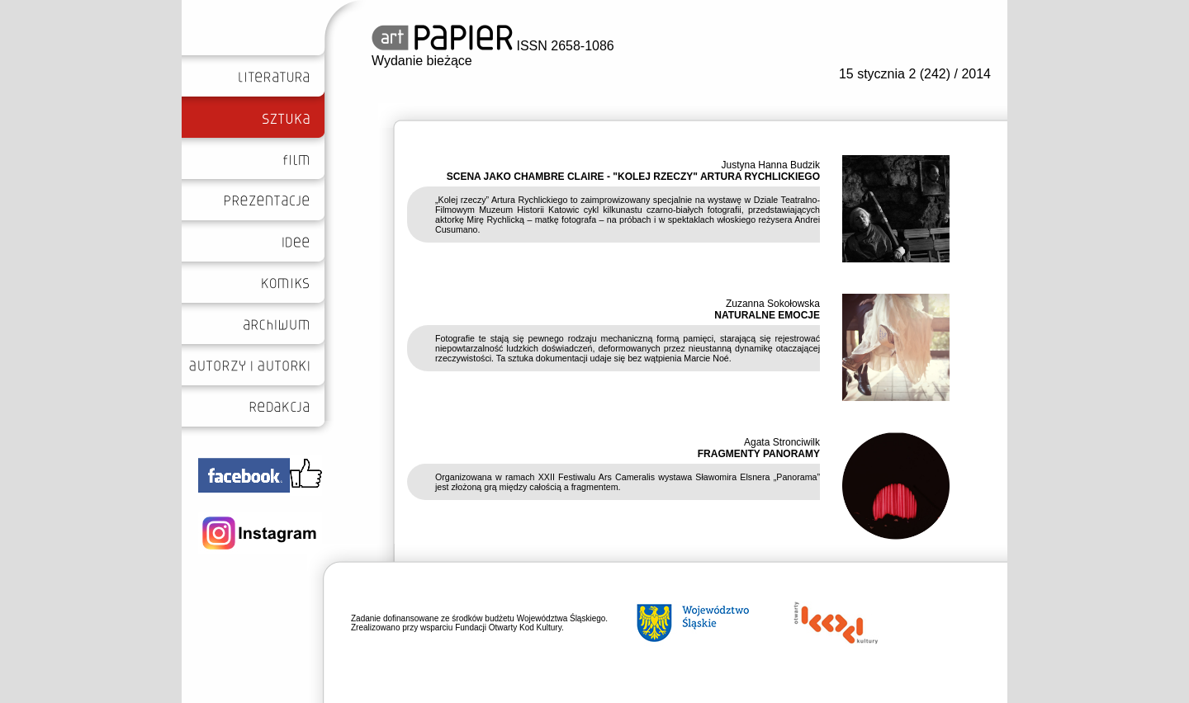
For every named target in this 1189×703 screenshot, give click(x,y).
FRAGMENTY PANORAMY (759, 454)
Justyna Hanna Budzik (771, 165)
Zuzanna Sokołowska (773, 303)
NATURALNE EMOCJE (767, 315)
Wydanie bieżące (422, 61)
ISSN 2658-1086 (493, 46)
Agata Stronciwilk (782, 442)
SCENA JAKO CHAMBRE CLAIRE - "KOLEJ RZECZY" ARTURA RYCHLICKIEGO (633, 176)
